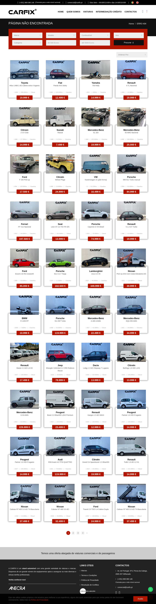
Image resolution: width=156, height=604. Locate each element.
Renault (131, 84)
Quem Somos (73, 12)
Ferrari (24, 224)
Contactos (131, 12)
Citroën (60, 177)
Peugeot (60, 410)
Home (61, 12)
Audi (60, 457)
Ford (24, 177)
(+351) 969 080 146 (38, 2)
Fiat (60, 84)
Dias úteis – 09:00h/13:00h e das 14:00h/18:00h (107, 2)
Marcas (84, 567)
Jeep (60, 364)
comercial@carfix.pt (74, 2)
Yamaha (96, 84)
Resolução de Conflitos (90, 582)
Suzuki (60, 130)
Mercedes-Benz (96, 130)
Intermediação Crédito (109, 12)
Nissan (131, 270)
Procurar (129, 43)
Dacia (96, 364)
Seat (60, 224)
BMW (24, 317)
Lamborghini (95, 270)
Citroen (24, 130)
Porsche (131, 177)
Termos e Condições (89, 572)
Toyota (24, 84)
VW (96, 177)
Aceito (140, 599)
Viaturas (88, 12)
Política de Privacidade (90, 577)
